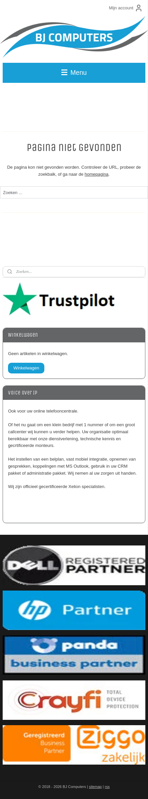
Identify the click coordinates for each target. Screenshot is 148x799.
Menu (74, 72)
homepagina (97, 173)
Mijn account (126, 8)
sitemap (95, 787)
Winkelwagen (26, 367)
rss (107, 787)
